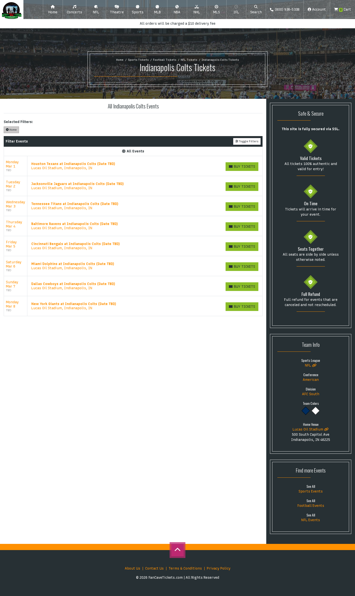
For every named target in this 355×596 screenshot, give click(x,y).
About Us (132, 568)
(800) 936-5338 (285, 9)
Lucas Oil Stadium (311, 429)
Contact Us (154, 568)
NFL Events (310, 520)
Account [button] (317, 9)
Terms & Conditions (185, 568)
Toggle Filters (246, 141)
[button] (74, 9)
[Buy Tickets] (242, 166)
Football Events (310, 506)
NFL (311, 365)
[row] (133, 166)
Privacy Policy (219, 568)
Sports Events (311, 491)
